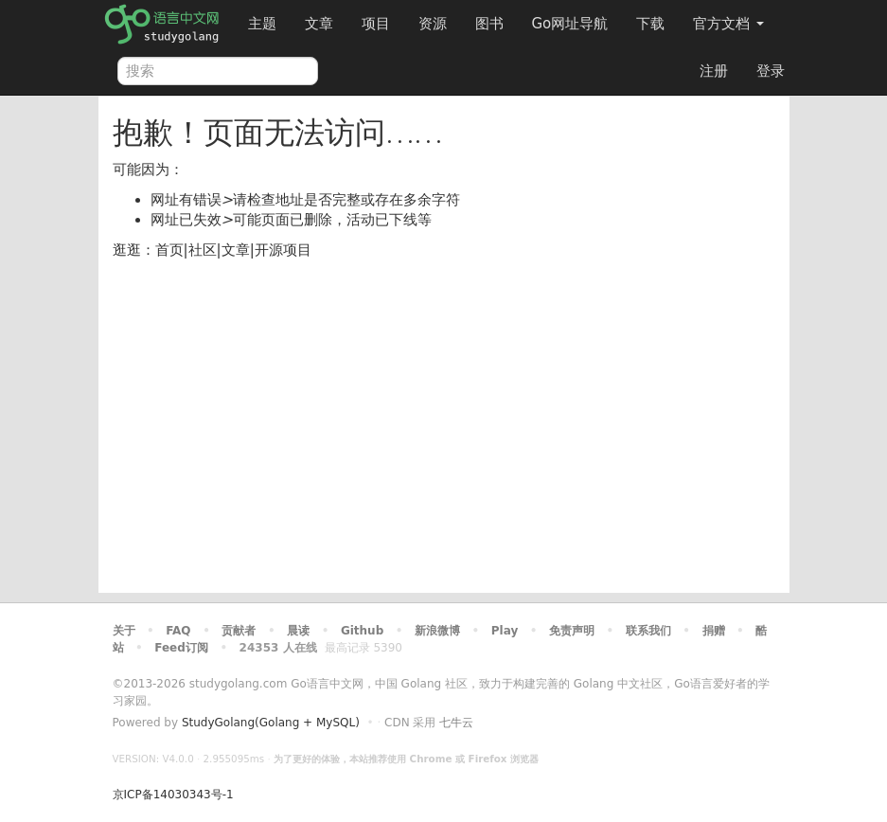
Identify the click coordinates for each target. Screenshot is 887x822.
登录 (770, 71)
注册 (714, 71)
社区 (202, 250)
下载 (650, 23)
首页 (169, 250)
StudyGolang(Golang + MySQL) (271, 722)
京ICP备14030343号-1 (173, 794)
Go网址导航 (572, 18)
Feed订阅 (181, 647)
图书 (489, 23)
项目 (376, 23)
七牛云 (456, 722)
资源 (432, 23)
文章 (319, 23)
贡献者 (239, 630)
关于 (124, 630)
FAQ (178, 630)
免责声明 (571, 630)
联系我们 (648, 630)
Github (362, 630)
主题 (262, 23)
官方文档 (728, 23)
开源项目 (283, 250)
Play (504, 630)
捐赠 (713, 630)
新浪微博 (437, 630)
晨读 (298, 630)
